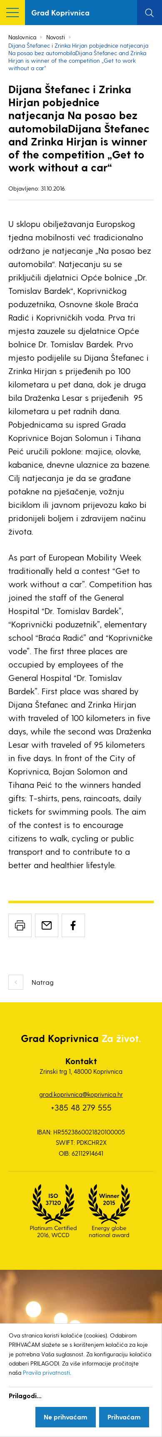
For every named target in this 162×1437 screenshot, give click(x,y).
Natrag (43, 982)
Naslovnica (22, 37)
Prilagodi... (25, 1395)
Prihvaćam (124, 1417)
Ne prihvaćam (65, 1417)
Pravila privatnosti (46, 1372)
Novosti (55, 37)
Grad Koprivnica (60, 12)
